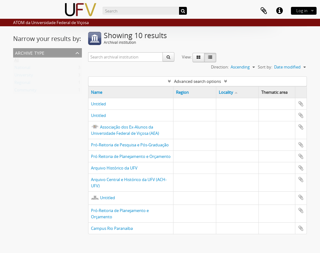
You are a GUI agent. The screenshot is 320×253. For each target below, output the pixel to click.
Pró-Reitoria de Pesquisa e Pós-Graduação (130, 145)
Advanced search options (197, 81)
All (16, 61)
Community (25, 91)
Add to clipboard (301, 104)
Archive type (29, 52)
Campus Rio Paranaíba (112, 228)
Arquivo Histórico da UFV (114, 168)
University (23, 76)
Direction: (220, 67)
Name (96, 92)
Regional (22, 84)
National (22, 69)
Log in (302, 10)
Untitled (98, 104)
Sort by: (265, 67)
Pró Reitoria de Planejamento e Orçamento (131, 156)
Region (182, 92)
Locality (226, 92)
